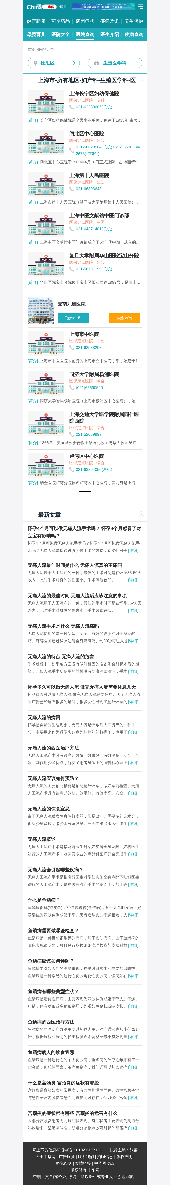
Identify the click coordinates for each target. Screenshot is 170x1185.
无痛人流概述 (42, 839)
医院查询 (85, 34)
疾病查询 (134, 34)
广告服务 (67, 1156)
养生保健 (134, 21)
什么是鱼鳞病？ (44, 900)
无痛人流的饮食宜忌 (49, 808)
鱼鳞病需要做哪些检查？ (53, 930)
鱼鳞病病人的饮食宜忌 (51, 1052)
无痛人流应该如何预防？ (53, 778)
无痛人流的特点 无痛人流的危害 (61, 656)
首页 (32, 49)
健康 (63, 6)
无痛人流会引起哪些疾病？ (56, 869)
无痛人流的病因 (44, 717)
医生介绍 (109, 34)
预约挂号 (73, 318)
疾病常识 (109, 21)
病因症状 (85, 21)
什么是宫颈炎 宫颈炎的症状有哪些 (63, 1083)
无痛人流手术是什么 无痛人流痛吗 (63, 626)
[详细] (133, 550)
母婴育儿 (36, 34)
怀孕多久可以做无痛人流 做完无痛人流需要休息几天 (82, 687)
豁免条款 (64, 1163)
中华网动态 (104, 1163)
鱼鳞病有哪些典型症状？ (53, 991)
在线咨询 (124, 318)
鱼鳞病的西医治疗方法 (51, 1022)
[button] (85, 491)
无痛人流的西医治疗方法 (53, 748)
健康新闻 (36, 21)
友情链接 (83, 1163)
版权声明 (124, 1156)
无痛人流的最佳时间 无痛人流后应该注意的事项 (77, 595)
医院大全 (60, 34)
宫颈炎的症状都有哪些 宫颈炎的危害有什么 (72, 1113)
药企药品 (60, 21)
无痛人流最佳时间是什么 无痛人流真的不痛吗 (75, 565)
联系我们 (86, 1156)
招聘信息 (105, 1156)
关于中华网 (45, 1156)
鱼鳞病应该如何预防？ (51, 961)
